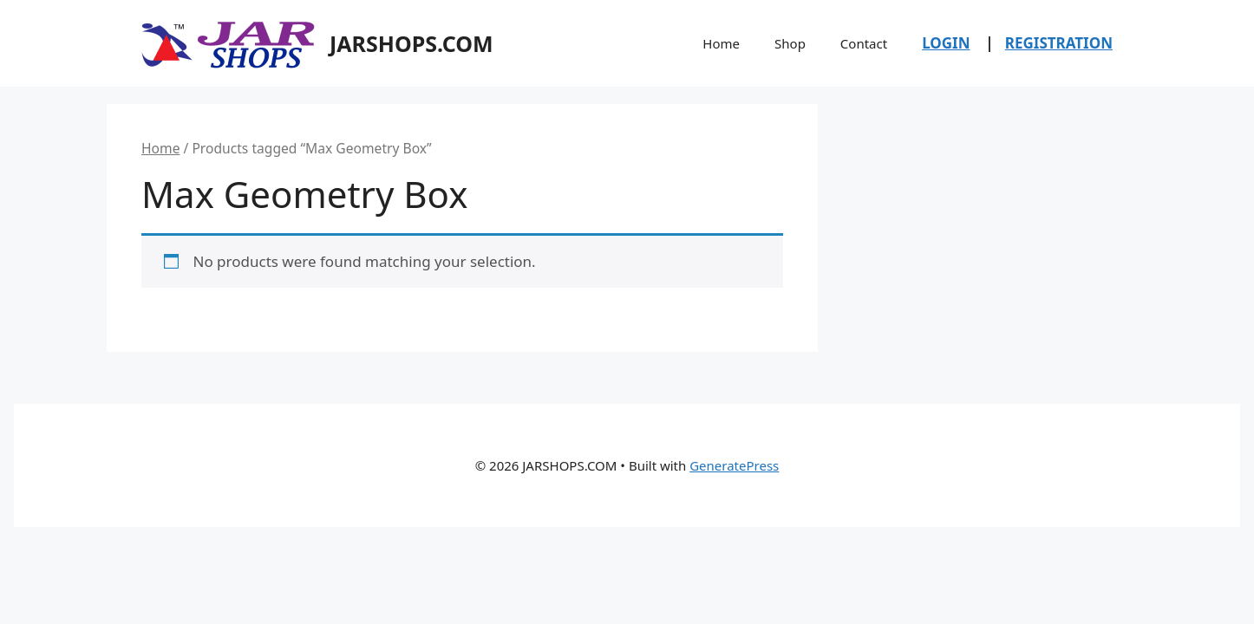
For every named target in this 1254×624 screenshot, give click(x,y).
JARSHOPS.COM (411, 43)
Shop (790, 43)
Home (721, 43)
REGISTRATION (1059, 43)
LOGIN (946, 43)
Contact (863, 43)
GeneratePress (734, 465)
